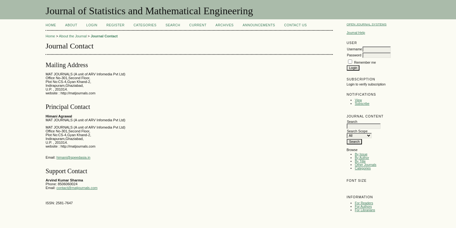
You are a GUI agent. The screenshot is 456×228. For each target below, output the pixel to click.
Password (354, 55)
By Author (362, 158)
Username (354, 49)
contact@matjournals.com (77, 188)
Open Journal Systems (366, 24)
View (358, 100)
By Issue (361, 154)
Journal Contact (104, 36)
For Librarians (365, 210)
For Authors (363, 206)
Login (92, 25)
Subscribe (362, 103)
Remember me (365, 62)
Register (115, 25)
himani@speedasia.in (73, 157)
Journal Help (355, 33)
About (71, 25)
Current (197, 25)
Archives (225, 25)
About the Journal (73, 36)
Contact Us (295, 25)
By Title (360, 161)
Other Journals (365, 165)
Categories (362, 168)
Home (51, 25)
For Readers (364, 203)
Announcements (259, 25)
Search (173, 25)
